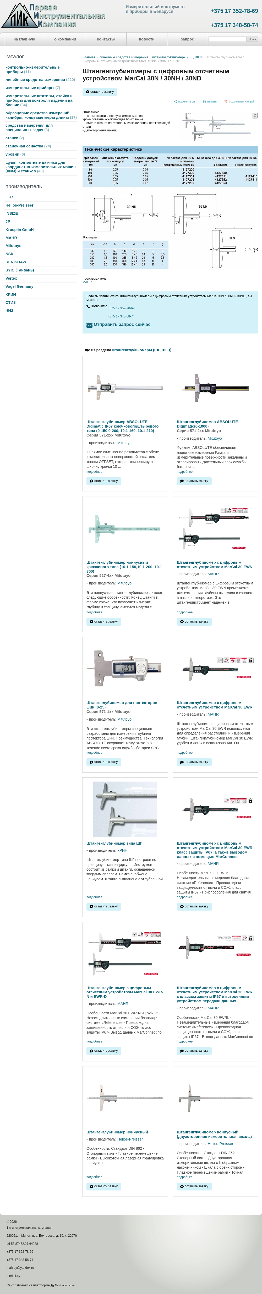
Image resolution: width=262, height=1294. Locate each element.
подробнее (94, 472)
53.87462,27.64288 (24, 1244)
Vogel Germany (19, 286)
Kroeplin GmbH (20, 230)
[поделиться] (184, 102)
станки (15, 138)
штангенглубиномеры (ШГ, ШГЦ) (178, 57)
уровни (15, 154)
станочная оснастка (28, 146)
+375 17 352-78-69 (234, 11)
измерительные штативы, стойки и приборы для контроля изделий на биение (39, 100)
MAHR (11, 238)
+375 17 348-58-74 (234, 25)
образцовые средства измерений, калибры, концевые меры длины (41, 115)
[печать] (209, 102)
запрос (187, 39)
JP (8, 221)
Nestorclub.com (65, 1285)
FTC (9, 197)
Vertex (11, 278)
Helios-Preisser (20, 205)
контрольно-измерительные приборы (33, 69)
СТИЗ (11, 302)
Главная (89, 57)
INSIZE (12, 213)
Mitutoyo (13, 246)
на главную (24, 39)
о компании (65, 39)
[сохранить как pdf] (239, 102)
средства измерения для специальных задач (29, 127)
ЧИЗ (9, 311)
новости (147, 39)
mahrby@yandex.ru (20, 1268)
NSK (10, 254)
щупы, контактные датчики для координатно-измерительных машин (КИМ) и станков (41, 166)
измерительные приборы (33, 88)
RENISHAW (16, 262)
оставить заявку (102, 92)
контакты (106, 39)
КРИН (11, 294)
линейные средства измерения (40, 80)
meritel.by (13, 1276)
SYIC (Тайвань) (20, 270)
